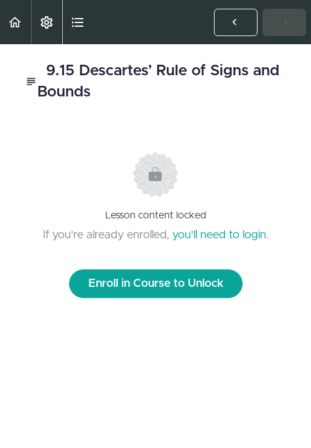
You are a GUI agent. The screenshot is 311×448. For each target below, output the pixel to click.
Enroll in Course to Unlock (155, 283)
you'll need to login (219, 235)
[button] (15, 22)
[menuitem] (46, 22)
